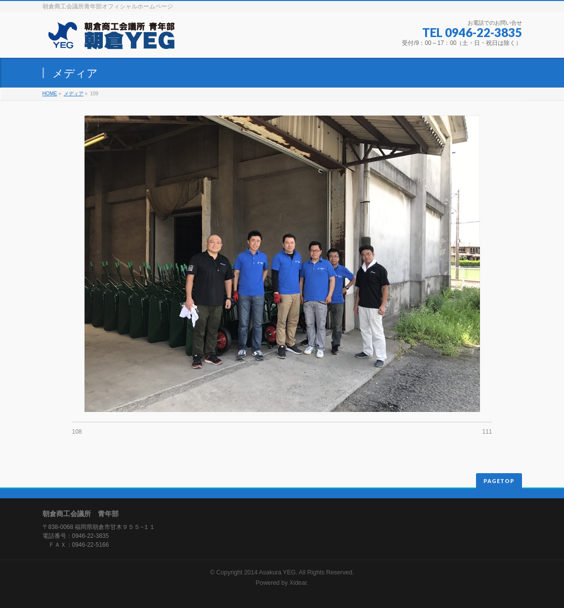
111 (487, 431)
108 (77, 431)
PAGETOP (499, 481)
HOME (50, 93)
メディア (74, 93)
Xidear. (299, 582)
